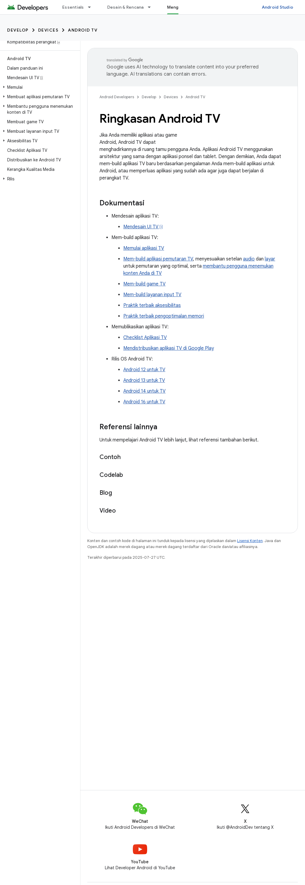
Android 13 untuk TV (144, 380)
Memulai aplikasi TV (143, 248)
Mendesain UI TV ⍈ (143, 227)
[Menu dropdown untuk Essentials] (92, 7)
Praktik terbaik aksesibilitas (152, 305)
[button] (39, 87)
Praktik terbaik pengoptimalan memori (163, 316)
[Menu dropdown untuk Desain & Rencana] (152, 7)
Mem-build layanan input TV (152, 295)
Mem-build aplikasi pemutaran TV (158, 259)
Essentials (73, 7)
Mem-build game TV (144, 284)
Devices (48, 30)
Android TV (82, 30)
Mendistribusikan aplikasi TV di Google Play (168, 348)
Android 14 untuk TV (144, 391)
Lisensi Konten (250, 540)
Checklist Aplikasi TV (145, 338)
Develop (18, 30)
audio (249, 259)
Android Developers (116, 96)
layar (270, 259)
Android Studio (277, 7)
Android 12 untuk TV (144, 370)
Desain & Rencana (125, 7)
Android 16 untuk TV (144, 402)
